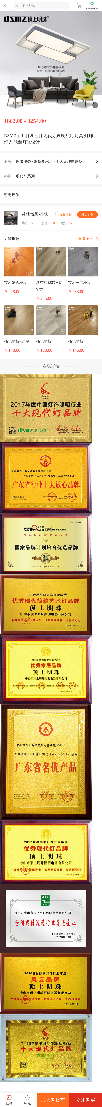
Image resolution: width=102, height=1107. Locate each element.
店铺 (9, 1100)
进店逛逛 (87, 214)
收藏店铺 (65, 214)
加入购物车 (53, 1100)
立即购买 (85, 1100)
